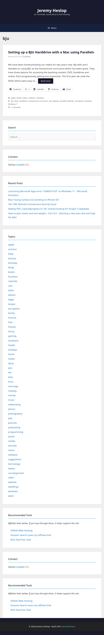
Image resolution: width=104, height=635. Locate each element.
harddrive (23, 101)
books (11, 271)
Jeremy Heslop (51, 10)
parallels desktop (67, 101)
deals (11, 290)
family (19, 98)
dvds (16, 101)
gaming (12, 336)
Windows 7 (12, 104)
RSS (27, 164)
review (11, 441)
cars (10, 285)
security (12, 445)
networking (14, 404)
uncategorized (16, 473)
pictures (12, 422)
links (10, 377)
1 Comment (16, 107)
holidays (12, 349)
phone (11, 409)
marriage (13, 386)
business (13, 276)
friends (12, 326)
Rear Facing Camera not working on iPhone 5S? (33, 199)
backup (12, 258)
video (11, 477)
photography (15, 413)
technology (14, 463)
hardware (13, 340)
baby (10, 253)
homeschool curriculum (38, 101)
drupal (11, 304)
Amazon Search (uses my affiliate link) (31, 535)
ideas (11, 363)
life (9, 372)
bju (12, 101)
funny (11, 331)
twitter (11, 468)
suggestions (14, 459)
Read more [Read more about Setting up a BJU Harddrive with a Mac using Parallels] (46, 81)
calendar (12, 281)
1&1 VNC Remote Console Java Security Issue (32, 204)
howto (24, 98)
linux (10, 381)
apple (13, 98)
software (32, 98)
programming (15, 431)
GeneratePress (68, 626)
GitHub (11, 164)
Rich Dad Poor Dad (21, 539)
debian (12, 294)
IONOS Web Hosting (21, 530)
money (12, 395)
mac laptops (54, 101)
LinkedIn (20, 164)
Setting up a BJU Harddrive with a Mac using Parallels (51, 52)
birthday (12, 262)
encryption (14, 308)
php (10, 418)
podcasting (14, 427)
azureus (12, 249)
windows (40, 98)
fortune (12, 317)
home (11, 354)
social (11, 450)
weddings (13, 486)
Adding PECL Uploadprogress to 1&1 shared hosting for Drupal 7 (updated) (48, 208)
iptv (10, 367)
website (12, 482)
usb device (79, 101)
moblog (12, 390)
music (11, 399)
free (10, 322)
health (11, 345)
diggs (11, 299)
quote (11, 436)
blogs (11, 267)
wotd (11, 495)
